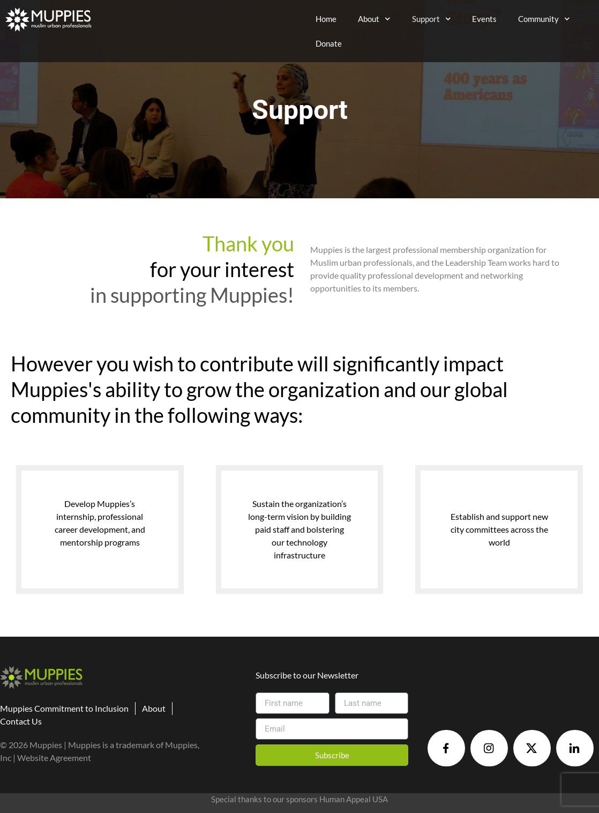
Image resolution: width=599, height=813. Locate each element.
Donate (329, 43)
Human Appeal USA (353, 799)
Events (484, 19)
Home (326, 19)
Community (544, 19)
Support (431, 19)
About (374, 19)
